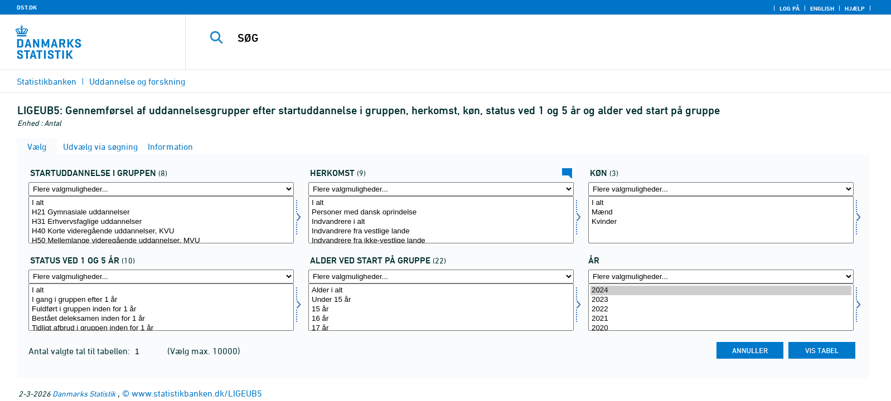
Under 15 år (441, 300)
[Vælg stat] (161, 307)
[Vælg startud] (161, 219)
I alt (161, 203)
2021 (720, 319)
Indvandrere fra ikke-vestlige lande (441, 241)
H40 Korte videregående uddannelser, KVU (161, 231)
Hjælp (855, 8)
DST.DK (27, 7)
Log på (789, 8)
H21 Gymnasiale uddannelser (161, 212)
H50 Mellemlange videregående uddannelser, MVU (161, 241)
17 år (441, 328)
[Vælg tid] (721, 307)
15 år (441, 309)
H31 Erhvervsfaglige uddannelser (161, 222)
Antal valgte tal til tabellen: (80, 351)
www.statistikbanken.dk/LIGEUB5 (197, 393)
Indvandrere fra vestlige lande (441, 231)
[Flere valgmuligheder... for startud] (161, 189)
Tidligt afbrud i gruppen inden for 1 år (161, 328)
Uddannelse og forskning (137, 81)
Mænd (720, 212)
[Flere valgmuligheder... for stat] (161, 276)
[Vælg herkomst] (441, 219)
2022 (720, 309)
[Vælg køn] (721, 219)
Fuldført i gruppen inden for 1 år (161, 309)
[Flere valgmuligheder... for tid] (721, 276)
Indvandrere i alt (441, 222)
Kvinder (720, 222)
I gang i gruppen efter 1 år (161, 300)
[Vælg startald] (441, 307)
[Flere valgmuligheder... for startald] (441, 276)
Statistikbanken (46, 81)
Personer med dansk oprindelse (441, 212)
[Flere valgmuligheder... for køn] (721, 189)
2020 (720, 328)
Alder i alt (441, 290)
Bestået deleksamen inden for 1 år (161, 319)
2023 (720, 300)
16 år (441, 319)
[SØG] (511, 38)
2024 (720, 290)
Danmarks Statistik (83, 393)
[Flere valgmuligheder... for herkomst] (441, 189)
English (822, 8)
